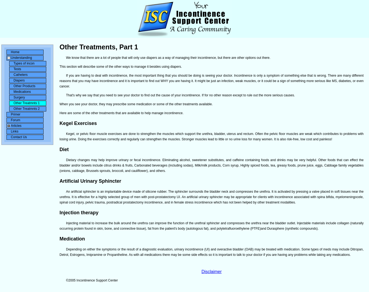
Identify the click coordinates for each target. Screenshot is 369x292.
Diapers (19, 80)
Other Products (24, 86)
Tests (17, 69)
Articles (16, 126)
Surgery (19, 97)
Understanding (21, 58)
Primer (15, 114)
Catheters (21, 75)
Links (14, 131)
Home (15, 52)
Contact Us (19, 137)
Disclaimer (212, 271)
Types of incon (24, 63)
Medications (22, 92)
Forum (15, 120)
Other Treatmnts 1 (27, 103)
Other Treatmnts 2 (27, 109)
